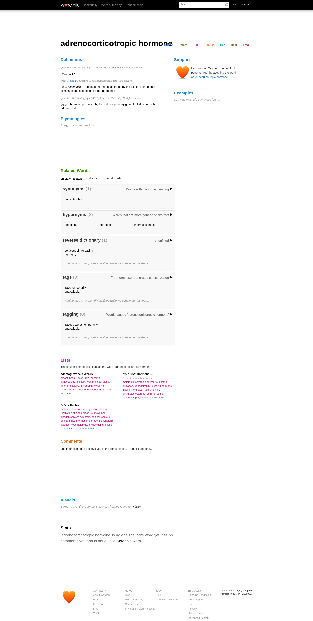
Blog (127, 594)
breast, (65, 377)
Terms (191, 604)
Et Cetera (194, 590)
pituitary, (81, 381)
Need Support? (197, 599)
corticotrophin (73, 199)
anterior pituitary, (70, 385)
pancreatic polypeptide (136, 397)
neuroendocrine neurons (92, 389)
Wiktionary (72, 80)
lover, (80, 377)
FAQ (95, 608)
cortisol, (96, 416)
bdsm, (73, 377)
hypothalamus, (80, 424)
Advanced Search (198, 617)
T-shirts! (97, 613)
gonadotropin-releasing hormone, (154, 385)
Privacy (192, 608)
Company (99, 590)
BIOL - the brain (71, 405)
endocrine (71, 224)
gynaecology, (68, 381)
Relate (183, 45)
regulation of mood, (98, 409)
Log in (64, 178)
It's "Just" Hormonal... (138, 374)
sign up (77, 178)
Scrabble (124, 541)
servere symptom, (81, 416)
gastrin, (163, 381)
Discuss (209, 45)
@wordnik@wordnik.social (140, 608)
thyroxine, (153, 381)
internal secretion (145, 224)
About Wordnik (101, 594)
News (128, 590)
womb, (91, 381)
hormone (105, 224)
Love (246, 45)
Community (90, 5)
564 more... (91, 428)
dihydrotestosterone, (135, 393)
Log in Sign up (242, 4)
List (195, 45)
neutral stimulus (70, 428)
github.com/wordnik (168, 599)
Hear (234, 45)
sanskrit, (95, 377)
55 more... (160, 397)
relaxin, (156, 389)
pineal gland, (102, 381)
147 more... (67, 393)
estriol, (160, 393)
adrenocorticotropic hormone (209, 77)
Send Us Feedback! (199, 594)
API (159, 594)
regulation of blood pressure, (77, 412)
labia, (87, 377)
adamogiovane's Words (77, 374)
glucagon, (129, 385)
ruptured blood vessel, (74, 409)
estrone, (152, 393)
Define (168, 45)
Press (96, 599)
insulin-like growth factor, (137, 389)
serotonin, (141, 381)
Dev (159, 590)
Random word (135, 5)
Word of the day (111, 5)
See (222, 45)
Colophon (98, 604)
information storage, (87, 420)
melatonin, (129, 381)
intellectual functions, (101, 424)
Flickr (136, 506)
